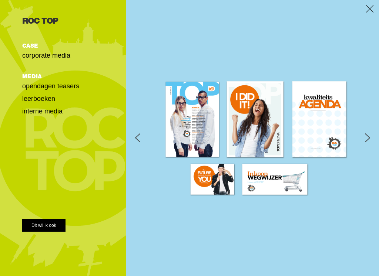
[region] (252, 138)
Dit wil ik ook (43, 225)
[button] (138, 138)
